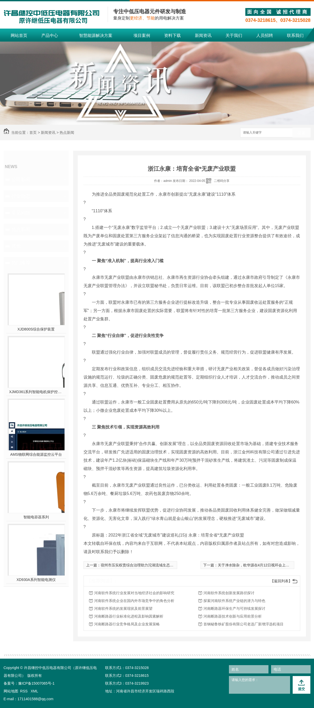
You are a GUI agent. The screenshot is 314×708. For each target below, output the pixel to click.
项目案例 (141, 35)
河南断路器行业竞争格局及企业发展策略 (127, 624)
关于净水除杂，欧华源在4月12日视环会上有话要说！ (261, 565)
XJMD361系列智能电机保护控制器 (36, 392)
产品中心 (49, 35)
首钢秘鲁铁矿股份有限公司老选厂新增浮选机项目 (243, 624)
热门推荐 (20, 262)
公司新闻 (20, 179)
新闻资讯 (203, 35)
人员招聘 (264, 35)
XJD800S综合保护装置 (36, 329)
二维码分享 (221, 181)
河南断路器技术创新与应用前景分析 (232, 616)
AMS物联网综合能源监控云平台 (36, 454)
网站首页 (19, 35)
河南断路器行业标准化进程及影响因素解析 (128, 616)
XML (34, 691)
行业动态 (20, 196)
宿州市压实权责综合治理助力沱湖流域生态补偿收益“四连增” (149, 565)
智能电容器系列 (36, 517)
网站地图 (11, 691)
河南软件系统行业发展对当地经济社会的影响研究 (134, 593)
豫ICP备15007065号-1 (36, 683)
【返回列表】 (281, 581)
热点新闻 (67, 132)
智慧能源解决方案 (95, 35)
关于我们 (234, 35)
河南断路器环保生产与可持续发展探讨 (234, 608)
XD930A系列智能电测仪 (35, 580)
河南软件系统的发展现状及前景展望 (123, 608)
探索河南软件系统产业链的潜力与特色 (234, 601)
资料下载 (172, 35)
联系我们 (295, 35)
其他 (16, 246)
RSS (24, 691)
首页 (33, 132)
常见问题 (20, 212)
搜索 (301, 133)
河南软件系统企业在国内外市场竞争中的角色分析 (134, 601)
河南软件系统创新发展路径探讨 (228, 593)
